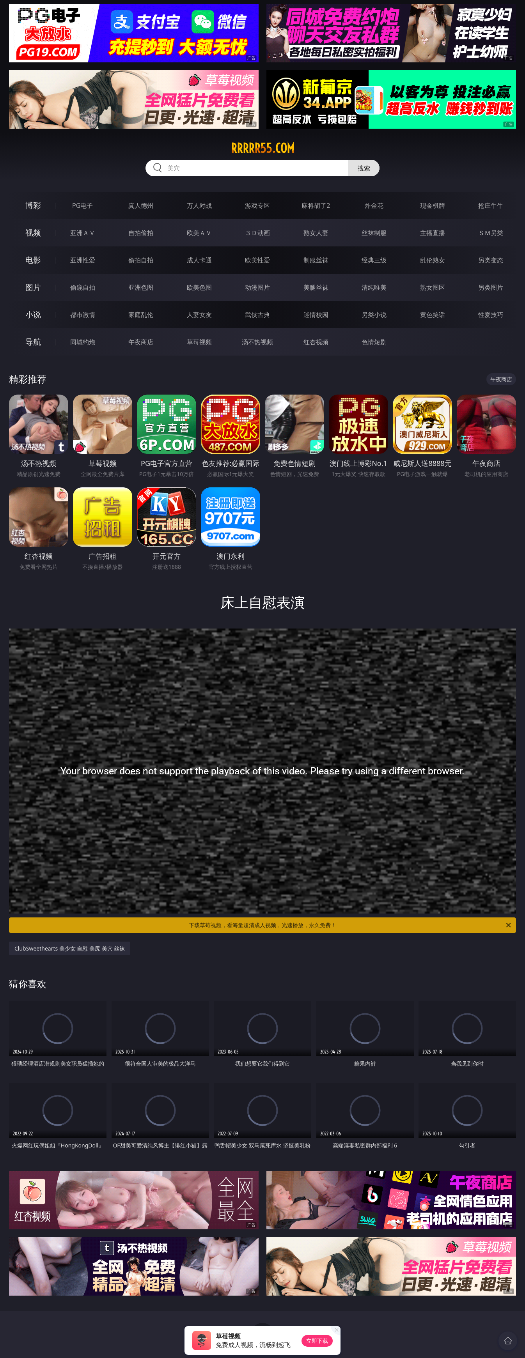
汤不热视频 (257, 342)
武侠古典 (257, 314)
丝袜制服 (374, 232)
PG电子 (82, 205)
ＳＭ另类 (490, 232)
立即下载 (317, 1340)
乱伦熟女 (432, 260)
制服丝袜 (315, 260)
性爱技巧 (490, 314)
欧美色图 (199, 287)
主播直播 (432, 232)
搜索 (364, 168)
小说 (33, 314)
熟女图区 (432, 287)
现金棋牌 (432, 205)
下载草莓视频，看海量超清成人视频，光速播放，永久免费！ (350, 925)
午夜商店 (140, 342)
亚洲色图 (140, 287)
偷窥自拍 (82, 287)
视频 (33, 232)
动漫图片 (257, 287)
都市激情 (82, 314)
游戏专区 (257, 205)
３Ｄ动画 (257, 232)
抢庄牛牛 (490, 205)
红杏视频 (315, 342)
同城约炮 (82, 342)
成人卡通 (199, 260)
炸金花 (374, 205)
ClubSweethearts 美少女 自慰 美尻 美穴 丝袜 (69, 948)
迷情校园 (315, 314)
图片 (33, 287)
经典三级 (374, 260)
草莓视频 (199, 342)
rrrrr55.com (262, 148)
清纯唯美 (374, 287)
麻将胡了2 (316, 205)
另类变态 (490, 260)
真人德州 (140, 205)
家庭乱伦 (140, 314)
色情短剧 (374, 342)
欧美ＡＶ (199, 232)
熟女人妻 (315, 232)
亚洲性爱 (82, 260)
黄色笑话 (432, 314)
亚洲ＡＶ (82, 232)
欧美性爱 (257, 260)
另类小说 (374, 314)
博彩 (33, 205)
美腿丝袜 (315, 287)
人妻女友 (199, 314)
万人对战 (199, 205)
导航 (33, 341)
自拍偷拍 (140, 232)
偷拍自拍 (140, 260)
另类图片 (490, 287)
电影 (33, 260)
